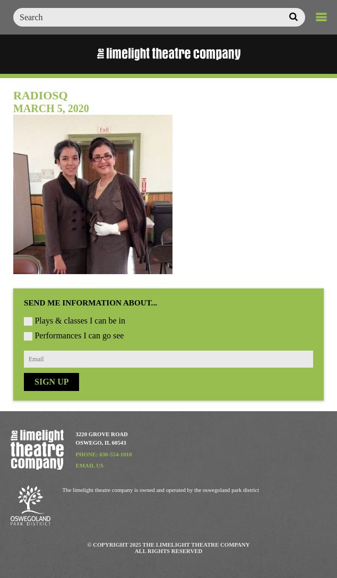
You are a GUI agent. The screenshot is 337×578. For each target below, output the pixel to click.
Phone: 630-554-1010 (104, 454)
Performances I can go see (79, 335)
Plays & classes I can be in (79, 320)
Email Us (90, 465)
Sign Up (51, 381)
